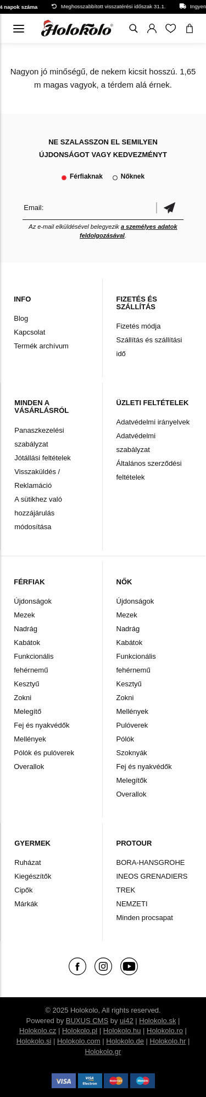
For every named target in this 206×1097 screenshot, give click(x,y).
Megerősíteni (169, 207)
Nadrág (25, 629)
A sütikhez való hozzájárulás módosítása (38, 513)
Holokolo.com (79, 1041)
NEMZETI (132, 904)
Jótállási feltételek (42, 458)
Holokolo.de (125, 1041)
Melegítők (131, 780)
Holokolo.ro (165, 1030)
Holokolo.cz (37, 1030)
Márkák (26, 904)
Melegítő (27, 711)
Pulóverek (132, 725)
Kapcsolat (29, 332)
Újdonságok (33, 601)
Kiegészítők (32, 876)
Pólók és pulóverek (44, 753)
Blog (21, 318)
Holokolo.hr (168, 1041)
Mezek (24, 615)
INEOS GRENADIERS (152, 876)
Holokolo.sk (157, 1021)
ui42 (126, 1021)
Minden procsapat (144, 917)
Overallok (29, 766)
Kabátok (27, 642)
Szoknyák (131, 753)
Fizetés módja (138, 326)
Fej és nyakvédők (41, 725)
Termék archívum (41, 346)
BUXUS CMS (87, 1021)
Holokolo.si (34, 1041)
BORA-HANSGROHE (150, 862)
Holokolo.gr (103, 1051)
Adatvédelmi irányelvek (153, 422)
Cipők (23, 890)
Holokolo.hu (122, 1030)
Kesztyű (26, 684)
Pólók (125, 739)
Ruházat (27, 862)
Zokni (22, 697)
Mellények (30, 739)
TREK (126, 890)
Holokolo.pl (79, 1030)
